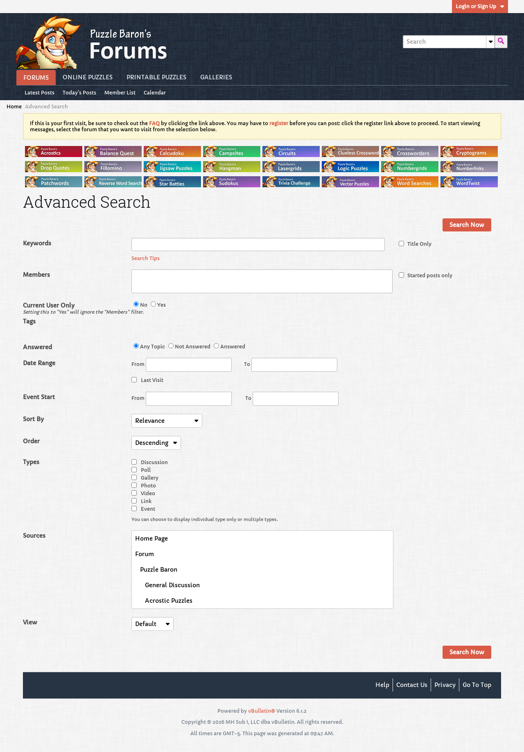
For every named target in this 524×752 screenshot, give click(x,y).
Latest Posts (39, 93)
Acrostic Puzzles (163, 600)
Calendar (155, 93)
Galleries (216, 77)
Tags (29, 321)
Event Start (39, 397)
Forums (36, 77)
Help (382, 685)
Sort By (33, 419)
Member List (120, 93)
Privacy (445, 685)
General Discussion (167, 585)
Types (31, 462)
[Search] (449, 41)
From (181, 365)
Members (36, 274)
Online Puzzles (88, 77)
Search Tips (145, 258)
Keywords (37, 243)
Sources (34, 535)
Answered (37, 347)
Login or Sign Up (480, 6)
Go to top (477, 685)
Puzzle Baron (156, 569)
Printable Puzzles (156, 77)
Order (31, 441)
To (290, 364)
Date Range (39, 363)
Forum (144, 554)
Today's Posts (79, 93)
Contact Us (411, 685)
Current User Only (77, 308)
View (30, 622)
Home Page (151, 538)
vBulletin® (261, 711)
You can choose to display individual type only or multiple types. (204, 519)
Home (14, 106)
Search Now (466, 225)
